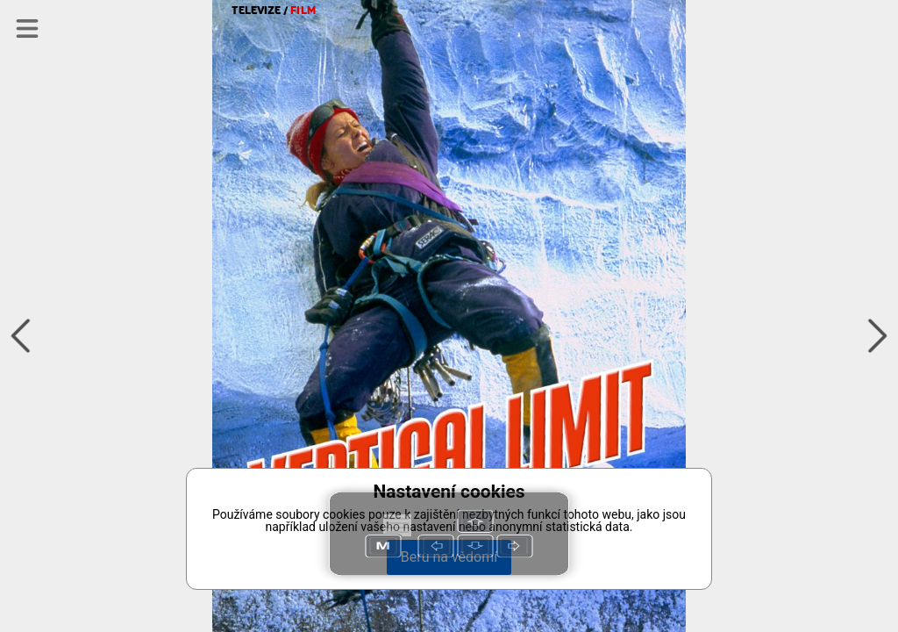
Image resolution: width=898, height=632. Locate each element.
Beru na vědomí (449, 557)
